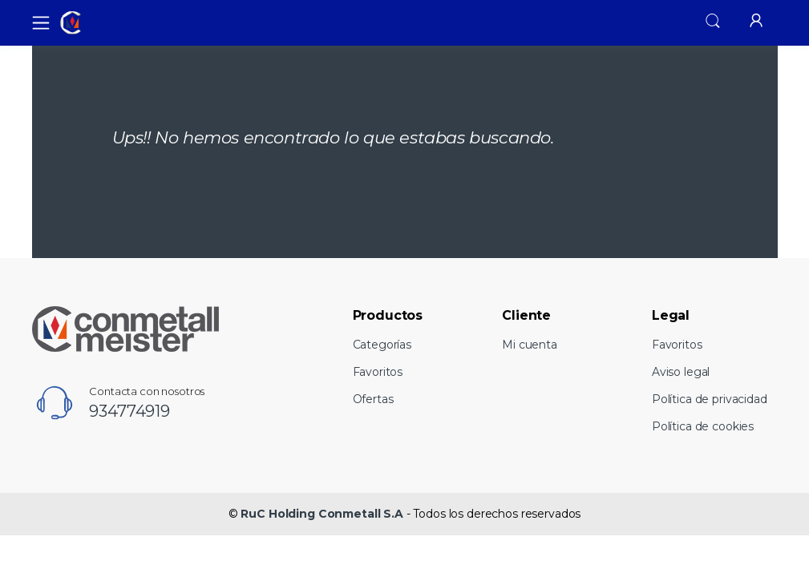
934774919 (129, 411)
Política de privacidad (709, 399)
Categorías (382, 344)
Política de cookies (703, 426)
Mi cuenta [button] (529, 344)
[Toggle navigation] (36, 22)
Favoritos (378, 372)
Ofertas (373, 399)
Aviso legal (681, 372)
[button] (713, 20)
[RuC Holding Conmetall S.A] (115, 23)
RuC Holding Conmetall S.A (321, 513)
